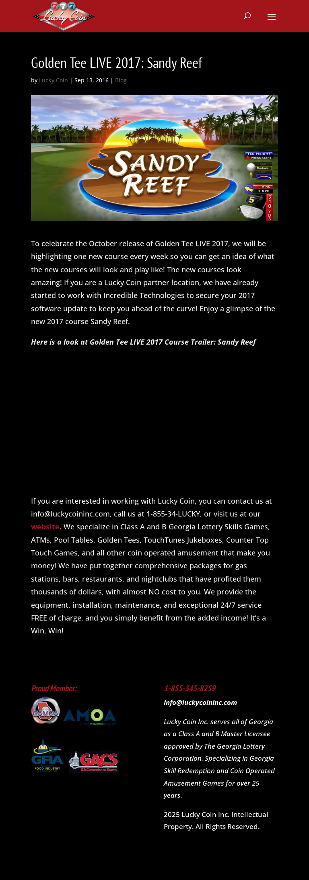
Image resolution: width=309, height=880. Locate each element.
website (45, 526)
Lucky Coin (53, 80)
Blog (121, 80)
